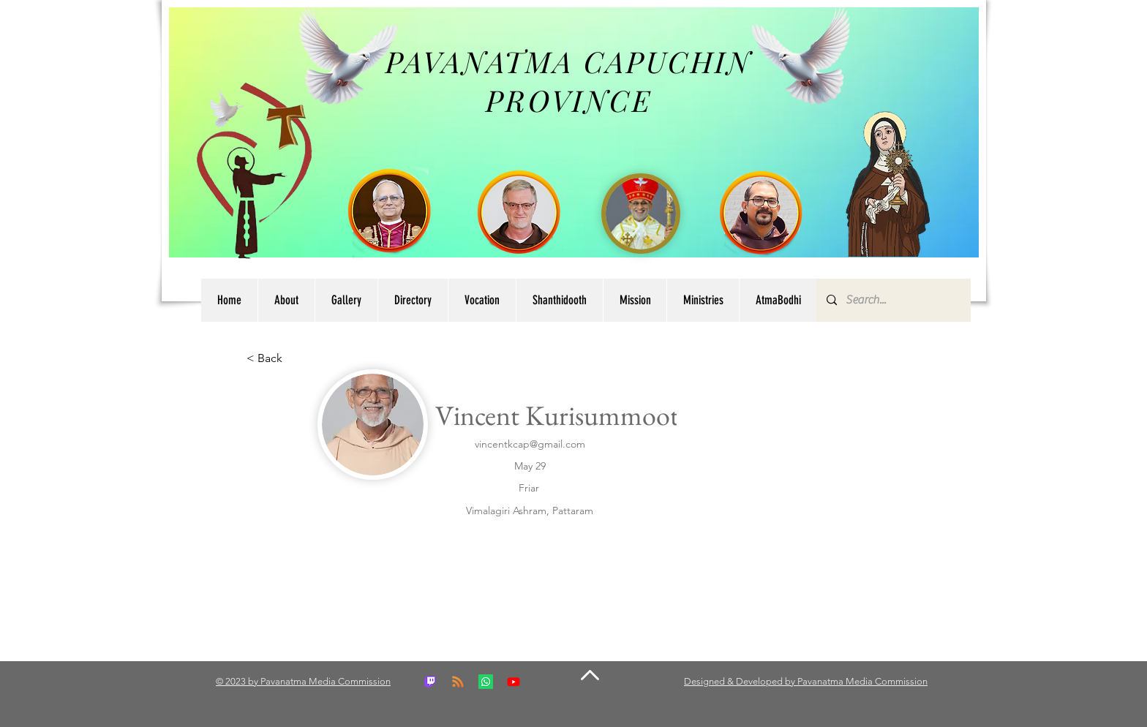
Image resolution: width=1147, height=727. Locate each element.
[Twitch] (430, 681)
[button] (412, 300)
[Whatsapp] (485, 681)
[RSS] (458, 681)
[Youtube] (513, 681)
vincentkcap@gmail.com (530, 444)
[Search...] (893, 300)
